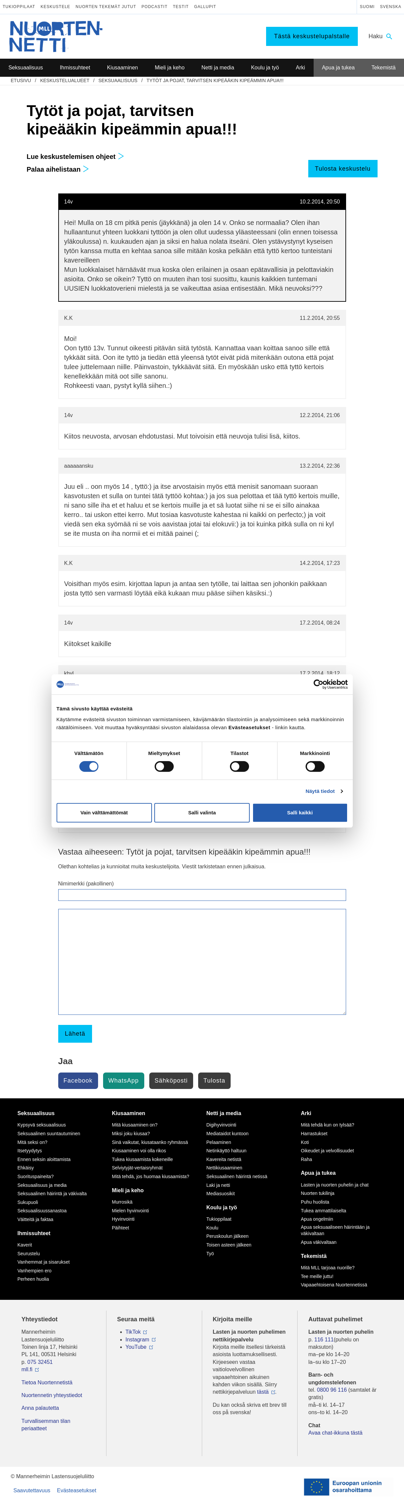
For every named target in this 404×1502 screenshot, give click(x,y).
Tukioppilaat (19, 6)
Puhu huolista (315, 1202)
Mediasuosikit (221, 1193)
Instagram (137, 1339)
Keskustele (55, 6)
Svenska (390, 6)
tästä (263, 1392)
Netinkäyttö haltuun (227, 1150)
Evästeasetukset (76, 1490)
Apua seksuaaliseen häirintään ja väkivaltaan (335, 1230)
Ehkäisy (25, 1167)
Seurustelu (28, 1253)
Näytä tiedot (320, 791)
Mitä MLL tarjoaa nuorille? (328, 1267)
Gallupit (205, 6)
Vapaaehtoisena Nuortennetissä (334, 1284)
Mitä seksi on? (32, 1142)
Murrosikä (122, 1202)
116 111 (324, 1339)
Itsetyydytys (29, 1150)
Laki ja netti (218, 1185)
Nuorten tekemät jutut (106, 6)
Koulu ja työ (222, 1207)
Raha (306, 1159)
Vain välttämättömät (104, 812)
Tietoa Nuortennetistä (46, 1382)
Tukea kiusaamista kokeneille (142, 1159)
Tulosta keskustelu (343, 168)
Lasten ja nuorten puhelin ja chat (335, 1185)
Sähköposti (171, 1080)
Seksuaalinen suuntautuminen (48, 1133)
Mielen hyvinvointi (130, 1210)
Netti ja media (224, 1113)
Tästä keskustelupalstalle (312, 36)
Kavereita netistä (224, 1159)
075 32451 (40, 1362)
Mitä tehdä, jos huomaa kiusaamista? (150, 1176)
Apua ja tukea (318, 1173)
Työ (210, 1253)
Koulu (213, 1227)
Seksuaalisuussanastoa (42, 1210)
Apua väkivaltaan (319, 1242)
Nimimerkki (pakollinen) (86, 883)
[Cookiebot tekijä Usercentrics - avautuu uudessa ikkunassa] (318, 684)
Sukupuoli (27, 1202)
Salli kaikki (300, 812)
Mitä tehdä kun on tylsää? (327, 1125)
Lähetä (75, 1033)
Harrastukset (314, 1133)
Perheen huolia (33, 1279)
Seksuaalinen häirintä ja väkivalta (52, 1193)
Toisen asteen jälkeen (229, 1245)
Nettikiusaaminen (224, 1167)
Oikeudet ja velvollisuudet (327, 1150)
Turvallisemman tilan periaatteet (45, 1424)
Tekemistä (314, 1256)
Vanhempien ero (34, 1270)
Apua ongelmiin (317, 1219)
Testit (181, 6)
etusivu (21, 80)
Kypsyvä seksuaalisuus (41, 1125)
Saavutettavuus (31, 1490)
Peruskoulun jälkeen (228, 1236)
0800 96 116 (332, 1390)
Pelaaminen (219, 1142)
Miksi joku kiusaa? (131, 1133)
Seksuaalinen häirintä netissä (237, 1176)
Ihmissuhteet (34, 1233)
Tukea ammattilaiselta (323, 1210)
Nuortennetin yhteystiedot (51, 1395)
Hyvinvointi (123, 1219)
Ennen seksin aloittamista (44, 1159)
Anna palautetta (40, 1408)
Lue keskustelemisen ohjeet (75, 156)
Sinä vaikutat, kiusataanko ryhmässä (150, 1142)
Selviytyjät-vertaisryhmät (137, 1167)
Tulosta (214, 1080)
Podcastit (155, 6)
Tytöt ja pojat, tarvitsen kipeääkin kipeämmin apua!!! (215, 80)
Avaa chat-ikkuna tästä (335, 1433)
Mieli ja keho (128, 1190)
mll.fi (26, 1369)
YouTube (136, 1347)
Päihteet (120, 1227)
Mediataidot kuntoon (228, 1133)
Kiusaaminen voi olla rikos (139, 1150)
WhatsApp (123, 1080)
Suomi (367, 6)
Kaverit (24, 1245)
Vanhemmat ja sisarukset (43, 1262)
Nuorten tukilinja (317, 1193)
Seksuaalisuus (118, 80)
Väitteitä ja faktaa (35, 1219)
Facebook (78, 1080)
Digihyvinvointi (221, 1125)
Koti (305, 1142)
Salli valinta (202, 812)
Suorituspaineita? (35, 1176)
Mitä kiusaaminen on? (134, 1125)
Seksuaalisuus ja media (42, 1185)
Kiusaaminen (128, 1113)
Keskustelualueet (64, 80)
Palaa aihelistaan (58, 169)
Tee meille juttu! (317, 1276)
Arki (306, 1113)
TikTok (133, 1332)
